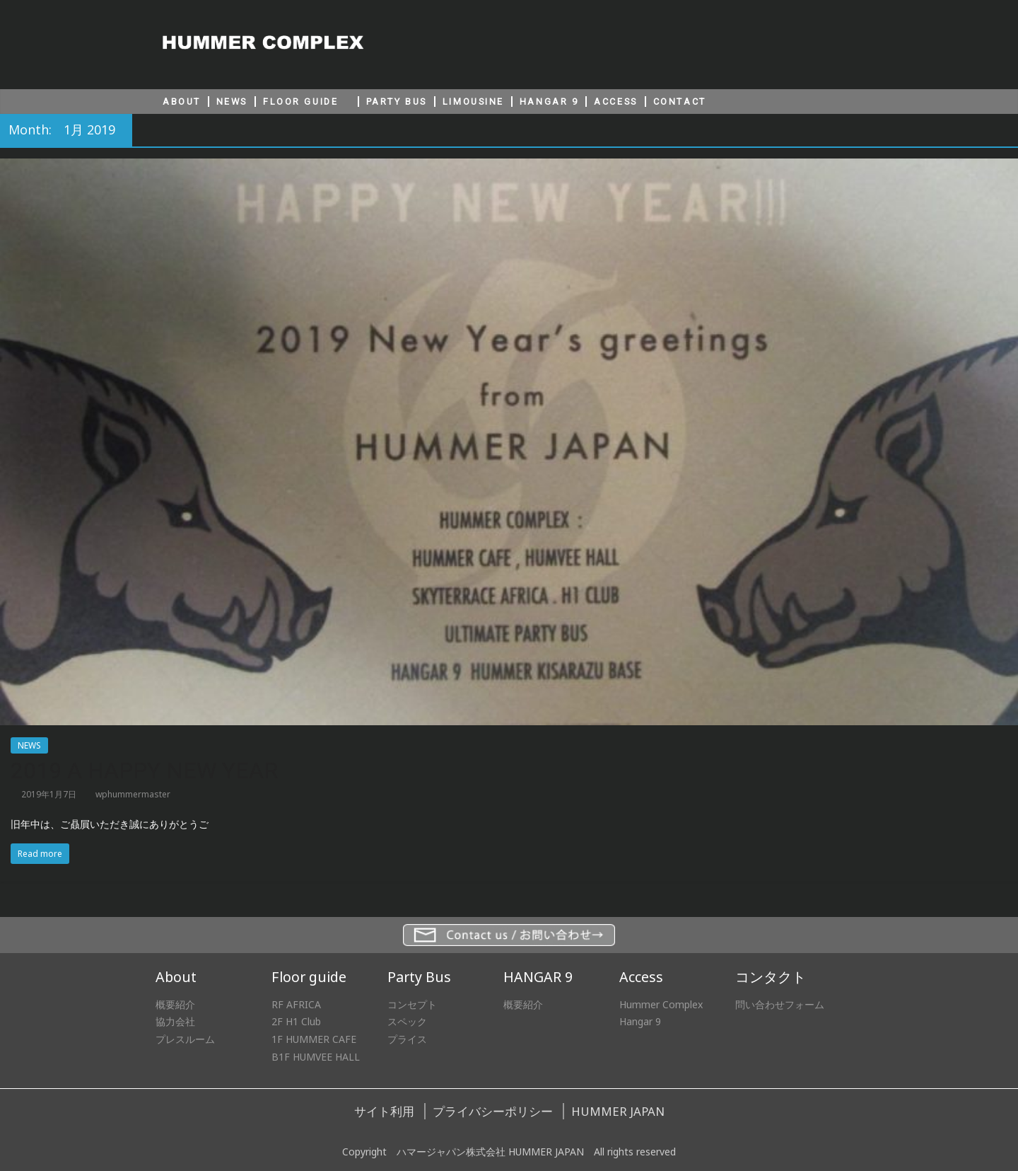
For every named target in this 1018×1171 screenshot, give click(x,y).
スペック (407, 1021)
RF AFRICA (296, 1004)
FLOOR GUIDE (300, 101)
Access (641, 976)
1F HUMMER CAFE (313, 1039)
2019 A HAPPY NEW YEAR (144, 770)
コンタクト (770, 976)
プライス (407, 1039)
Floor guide (308, 976)
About (176, 976)
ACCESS (615, 101)
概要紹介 (175, 1004)
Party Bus (419, 976)
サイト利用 (384, 1111)
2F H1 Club (296, 1021)
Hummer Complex (661, 1004)
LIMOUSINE (473, 101)
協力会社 (175, 1021)
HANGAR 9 (549, 101)
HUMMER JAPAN (618, 1111)
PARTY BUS (396, 101)
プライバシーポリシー (493, 1111)
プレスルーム (185, 1039)
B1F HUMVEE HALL (315, 1056)
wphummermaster (132, 794)
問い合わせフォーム (779, 1004)
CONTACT (679, 101)
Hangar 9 (640, 1021)
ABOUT (182, 101)
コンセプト (412, 1004)
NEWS (231, 101)
